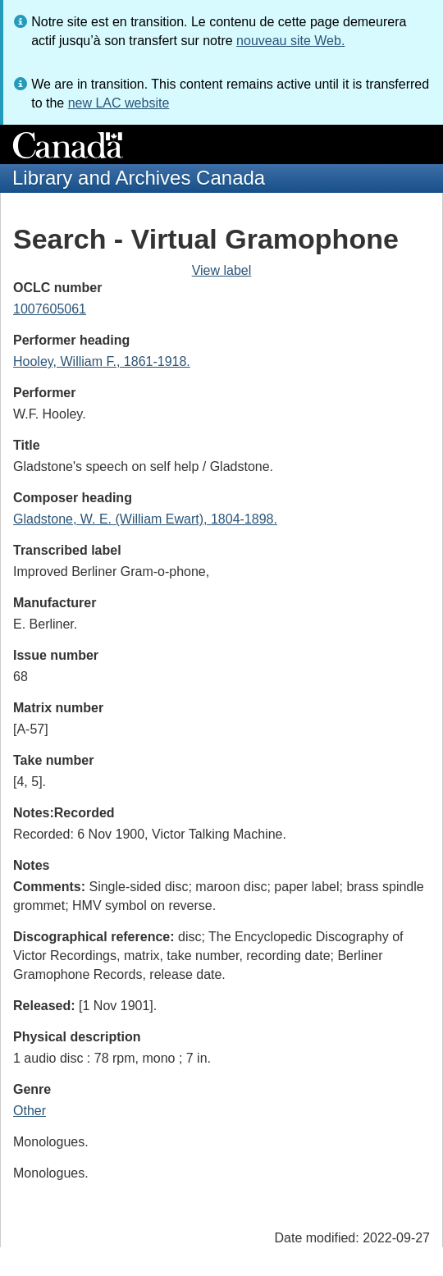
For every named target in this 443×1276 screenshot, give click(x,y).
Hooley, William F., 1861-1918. (101, 361)
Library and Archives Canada (138, 178)
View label (222, 270)
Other (29, 1111)
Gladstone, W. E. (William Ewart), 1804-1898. (145, 519)
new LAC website (119, 103)
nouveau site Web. (290, 41)
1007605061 (49, 309)
